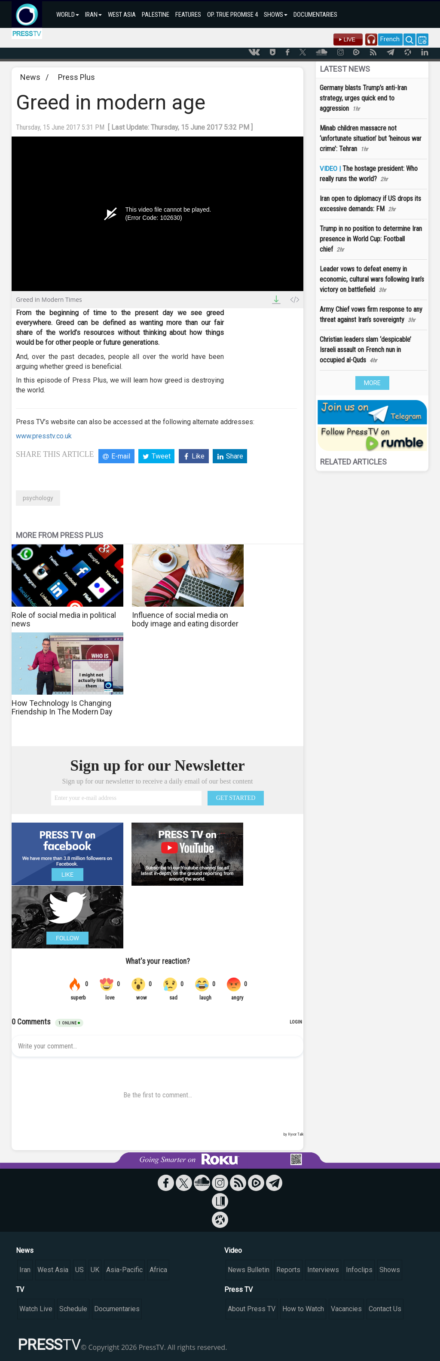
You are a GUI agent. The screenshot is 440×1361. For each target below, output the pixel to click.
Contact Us (385, 1309)
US (79, 1270)
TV (20, 1289)
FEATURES (188, 14)
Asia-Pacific (124, 1270)
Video (233, 1250)
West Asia (52, 1270)
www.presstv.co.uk (44, 436)
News (30, 77)
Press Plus (76, 77)
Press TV (238, 1289)
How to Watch (303, 1309)
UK (95, 1270)
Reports (288, 1270)
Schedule (73, 1309)
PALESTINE (155, 14)
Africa (158, 1270)
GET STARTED (236, 798)
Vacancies (346, 1309)
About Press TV (251, 1309)
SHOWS (275, 14)
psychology (38, 498)
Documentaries (117, 1309)
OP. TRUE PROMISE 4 (232, 14)
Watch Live (35, 1309)
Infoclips (359, 1270)
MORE (372, 383)
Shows (389, 1270)
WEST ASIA (122, 14)
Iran (25, 1270)
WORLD (67, 14)
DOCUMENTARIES (315, 14)
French (390, 39)
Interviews (323, 1270)
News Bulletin (248, 1270)
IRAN (93, 14)
